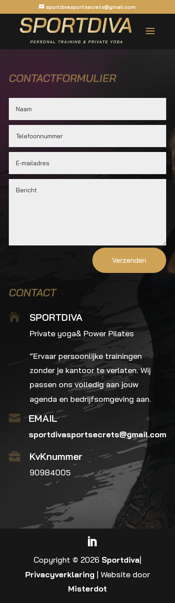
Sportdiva (121, 560)
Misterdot (87, 589)
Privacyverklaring (60, 574)
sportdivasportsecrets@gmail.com (97, 434)
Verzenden (129, 260)
